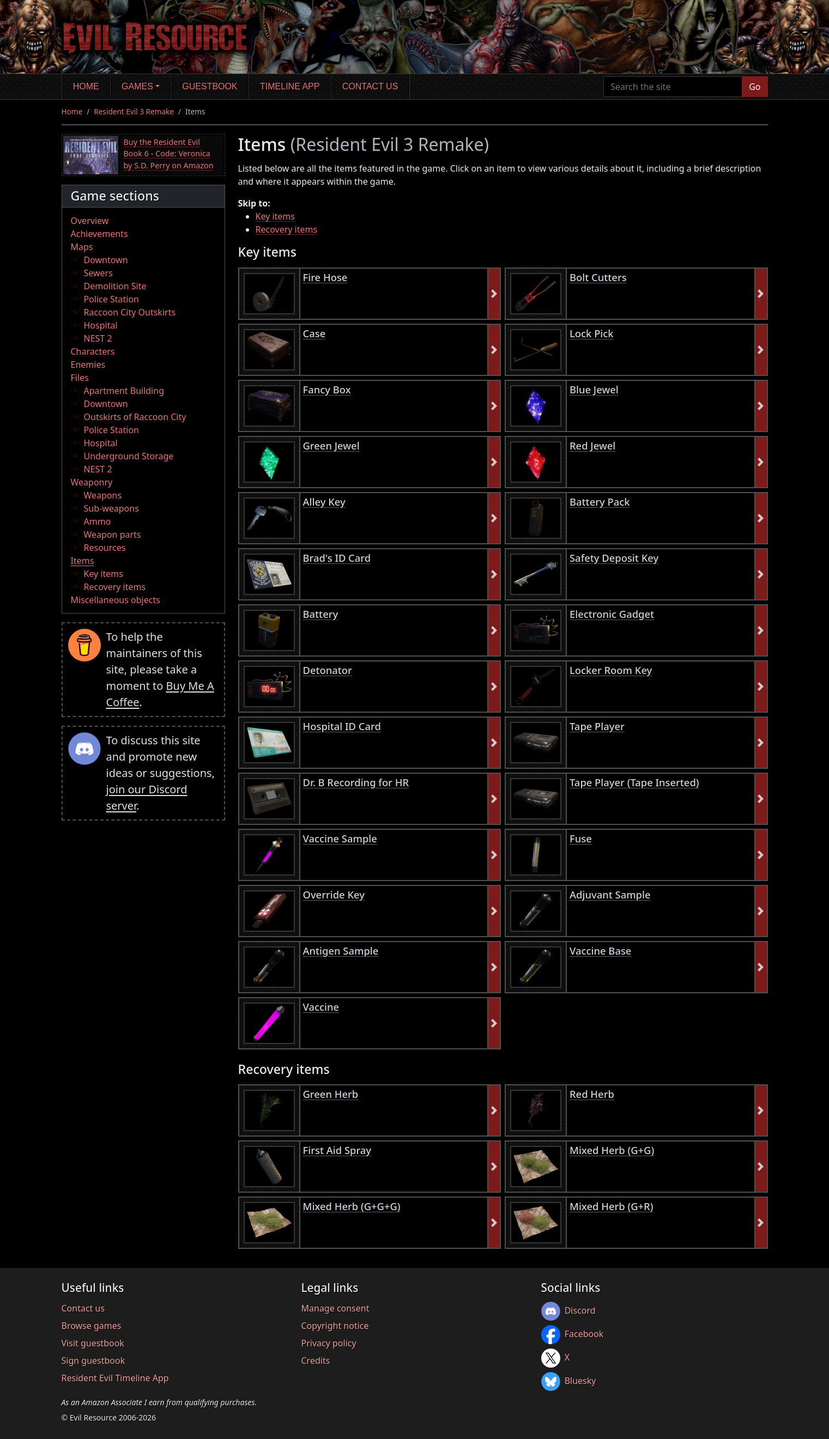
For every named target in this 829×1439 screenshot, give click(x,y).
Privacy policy (328, 1343)
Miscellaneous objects (115, 600)
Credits (315, 1361)
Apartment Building (124, 391)
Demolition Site (115, 286)
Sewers (98, 273)
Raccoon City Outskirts (130, 312)
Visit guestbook (93, 1343)
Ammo (97, 521)
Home (86, 86)
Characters (93, 351)
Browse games (92, 1326)
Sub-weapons (111, 508)
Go (754, 87)
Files (80, 378)
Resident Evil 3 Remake (134, 111)
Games (137, 86)
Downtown (106, 260)
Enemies (88, 365)
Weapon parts (112, 535)
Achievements (99, 234)
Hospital (101, 325)
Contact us (370, 86)
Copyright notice (335, 1326)
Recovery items (115, 587)
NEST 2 (98, 338)
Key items (103, 574)
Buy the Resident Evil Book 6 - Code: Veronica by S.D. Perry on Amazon (169, 154)
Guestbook (209, 86)
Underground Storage (129, 456)
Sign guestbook (93, 1361)
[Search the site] (672, 86)
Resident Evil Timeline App (115, 1378)
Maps (82, 247)
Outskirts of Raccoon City (135, 417)
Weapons (103, 495)
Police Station (112, 299)
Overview (90, 221)
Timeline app (289, 86)
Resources (105, 548)
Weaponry (92, 482)
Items (82, 561)
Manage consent (335, 1308)
